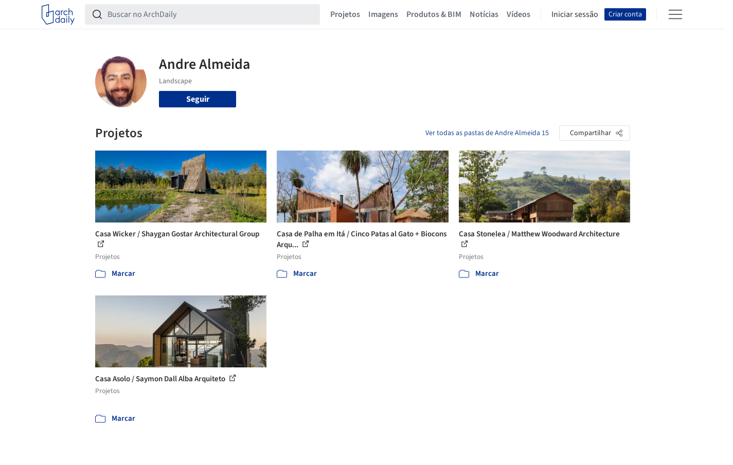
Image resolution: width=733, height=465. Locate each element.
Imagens (383, 14)
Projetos (345, 14)
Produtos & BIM (433, 14)
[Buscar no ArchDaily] (211, 14)
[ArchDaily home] (58, 14)
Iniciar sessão (574, 14)
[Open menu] (675, 14)
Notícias (484, 14)
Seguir (197, 99)
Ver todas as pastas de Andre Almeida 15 (487, 133)
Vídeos (518, 14)
